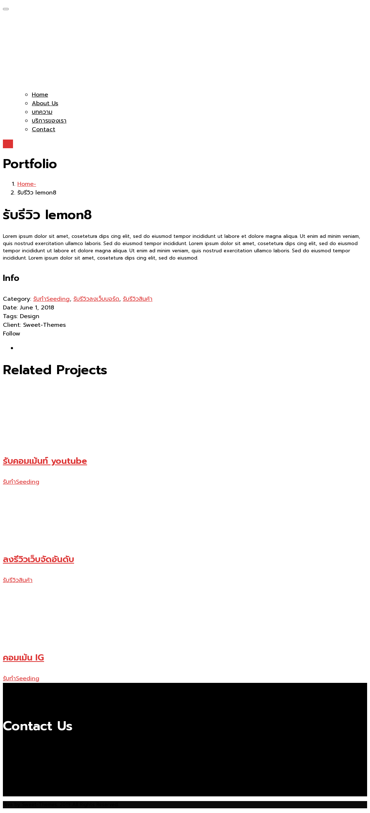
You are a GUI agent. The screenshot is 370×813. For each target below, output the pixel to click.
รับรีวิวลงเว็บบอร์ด (96, 299)
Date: (10, 307)
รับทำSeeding (51, 299)
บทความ (42, 112)
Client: (12, 325)
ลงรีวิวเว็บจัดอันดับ (38, 559)
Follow (11, 333)
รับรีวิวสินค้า (137, 299)
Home (40, 94)
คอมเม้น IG (23, 657)
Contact (43, 129)
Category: (17, 299)
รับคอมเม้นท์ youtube (45, 460)
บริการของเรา (49, 120)
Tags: (10, 316)
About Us (45, 103)
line (8, 144)
